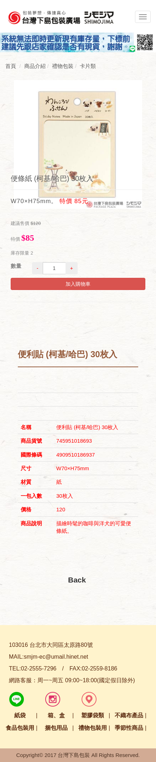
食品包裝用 (20, 728)
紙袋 (20, 715)
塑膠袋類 (92, 715)
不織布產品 (129, 715)
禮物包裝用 (92, 728)
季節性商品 (129, 728)
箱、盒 (56, 715)
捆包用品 (56, 728)
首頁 (10, 66)
